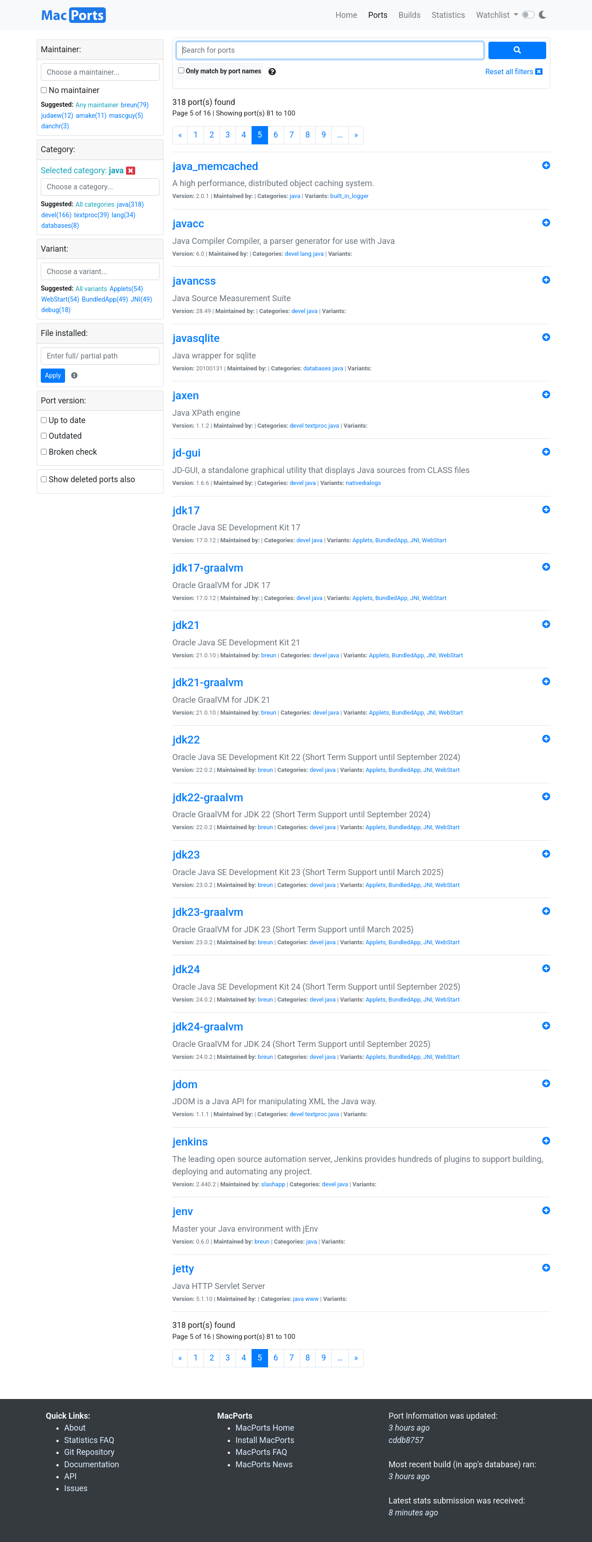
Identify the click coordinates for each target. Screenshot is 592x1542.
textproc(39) (92, 215)
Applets (362, 540)
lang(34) (124, 215)
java (295, 196)
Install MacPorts (265, 1440)
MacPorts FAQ (261, 1452)
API (70, 1476)
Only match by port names (219, 71)
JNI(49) (141, 299)
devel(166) (56, 215)
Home (346, 15)
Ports (378, 15)
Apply (53, 375)
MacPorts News (264, 1464)
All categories (95, 204)
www (311, 1298)
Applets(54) (126, 288)
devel (292, 253)
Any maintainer (97, 105)
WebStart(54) (60, 299)
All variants (91, 288)
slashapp (273, 1184)
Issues (76, 1488)
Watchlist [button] (493, 15)
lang (306, 253)
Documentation (91, 1464)
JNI (414, 540)
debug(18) (56, 310)
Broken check (69, 452)
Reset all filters (514, 71)
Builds (410, 15)
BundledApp (391, 540)
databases (317, 368)
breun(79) (135, 105)
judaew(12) (57, 115)
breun (268, 655)
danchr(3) (55, 126)
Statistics (448, 15)
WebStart (434, 540)
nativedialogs (363, 482)
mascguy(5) (126, 115)
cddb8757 (406, 1440)
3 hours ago (409, 1476)
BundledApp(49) (105, 299)
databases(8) (60, 225)
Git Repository (89, 1452)
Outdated (61, 436)
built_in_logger (349, 196)
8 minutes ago (413, 1512)
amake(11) (91, 115)
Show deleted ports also (88, 479)
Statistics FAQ (89, 1440)
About (75, 1427)
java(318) (130, 204)
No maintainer (70, 90)
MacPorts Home (265, 1427)
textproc (316, 425)
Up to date (63, 420)
